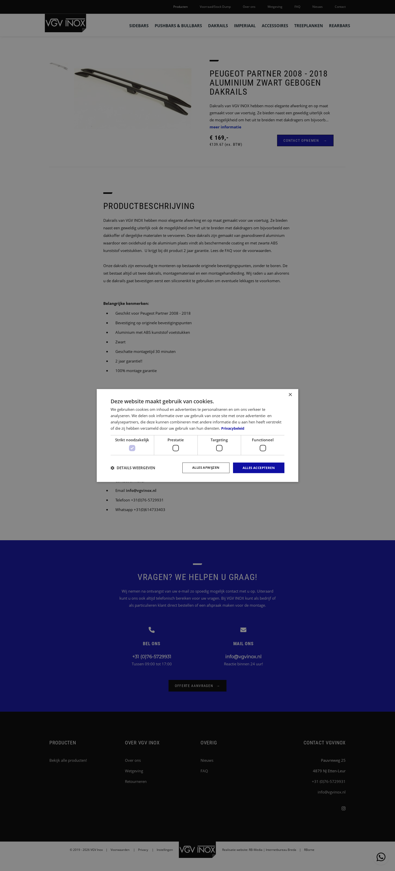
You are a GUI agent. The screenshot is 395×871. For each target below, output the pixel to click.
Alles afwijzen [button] (201, 467)
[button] (133, 467)
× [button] (290, 394)
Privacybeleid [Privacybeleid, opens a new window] (234, 427)
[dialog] (197, 435)
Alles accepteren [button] (257, 467)
